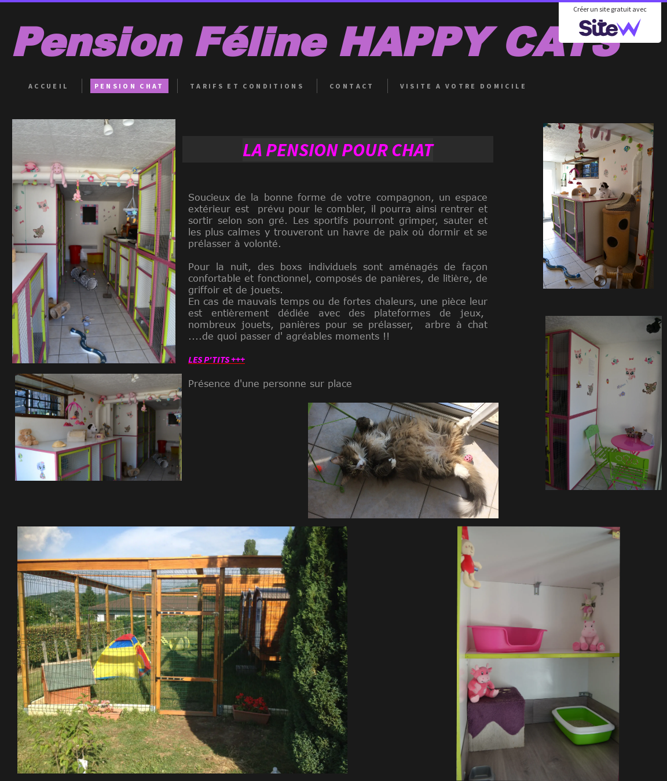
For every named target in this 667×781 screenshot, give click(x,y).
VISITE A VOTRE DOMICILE (463, 86)
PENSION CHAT (129, 86)
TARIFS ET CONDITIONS (247, 86)
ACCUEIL (48, 86)
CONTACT (352, 86)
